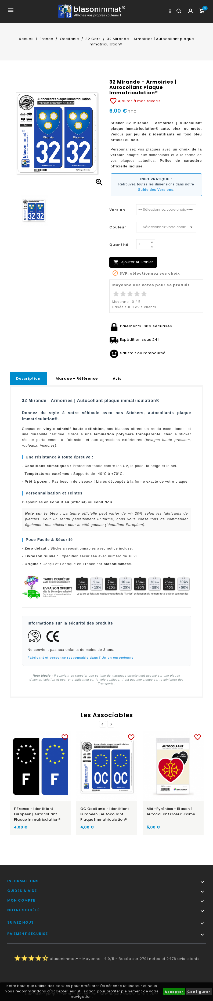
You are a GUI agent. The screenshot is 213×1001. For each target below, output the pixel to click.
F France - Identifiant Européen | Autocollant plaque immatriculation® (37, 814)
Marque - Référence (77, 378)
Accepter (174, 991)
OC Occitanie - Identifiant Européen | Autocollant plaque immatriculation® (104, 814)
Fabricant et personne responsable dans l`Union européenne (81, 657)
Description (28, 378)
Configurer (198, 991)
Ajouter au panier (133, 262)
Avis (117, 378)
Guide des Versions (156, 190)
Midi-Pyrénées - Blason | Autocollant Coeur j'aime (171, 811)
